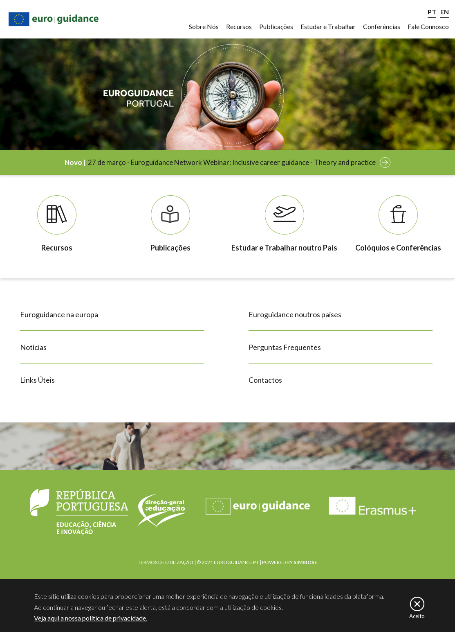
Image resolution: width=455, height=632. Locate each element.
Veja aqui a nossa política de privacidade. (90, 621)
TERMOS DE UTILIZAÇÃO (165, 562)
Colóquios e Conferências (398, 247)
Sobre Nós (204, 26)
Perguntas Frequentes (285, 347)
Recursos (239, 26)
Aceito (417, 619)
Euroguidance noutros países (295, 314)
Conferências (381, 26)
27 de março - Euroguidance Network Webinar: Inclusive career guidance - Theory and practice (232, 162)
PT (432, 12)
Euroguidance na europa (59, 314)
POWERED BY (289, 562)
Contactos (265, 379)
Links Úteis (37, 379)
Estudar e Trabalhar (328, 26)
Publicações (276, 26)
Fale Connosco (428, 26)
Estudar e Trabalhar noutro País (284, 247)
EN (444, 12)
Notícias (33, 347)
